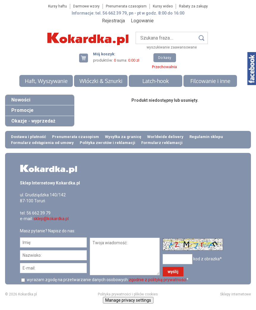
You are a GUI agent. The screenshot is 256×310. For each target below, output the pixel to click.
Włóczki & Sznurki (100, 81)
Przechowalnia (164, 67)
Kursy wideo (163, 6)
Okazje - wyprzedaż (33, 121)
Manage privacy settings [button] (128, 300)
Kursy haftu (57, 6)
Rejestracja (113, 21)
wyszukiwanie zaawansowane (172, 47)
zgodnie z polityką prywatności (157, 279)
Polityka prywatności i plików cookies (128, 294)
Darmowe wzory (86, 6)
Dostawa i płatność (28, 136)
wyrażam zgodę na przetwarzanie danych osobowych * (107, 279)
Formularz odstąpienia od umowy (42, 142)
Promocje (22, 110)
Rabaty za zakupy (193, 6)
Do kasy (164, 58)
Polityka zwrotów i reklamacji (107, 142)
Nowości (20, 100)
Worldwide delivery (165, 136)
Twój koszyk (86, 57)
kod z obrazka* (207, 258)
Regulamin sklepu (206, 136)
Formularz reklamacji (162, 142)
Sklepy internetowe (235, 294)
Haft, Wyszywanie (46, 81)
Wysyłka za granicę (123, 136)
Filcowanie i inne (210, 81)
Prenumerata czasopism (126, 6)
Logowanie (142, 21)
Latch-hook (155, 81)
